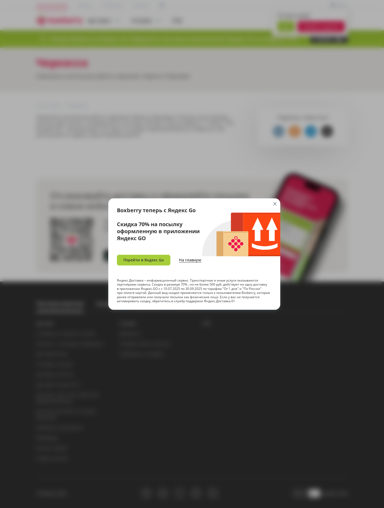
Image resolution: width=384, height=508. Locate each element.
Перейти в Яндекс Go (143, 259)
